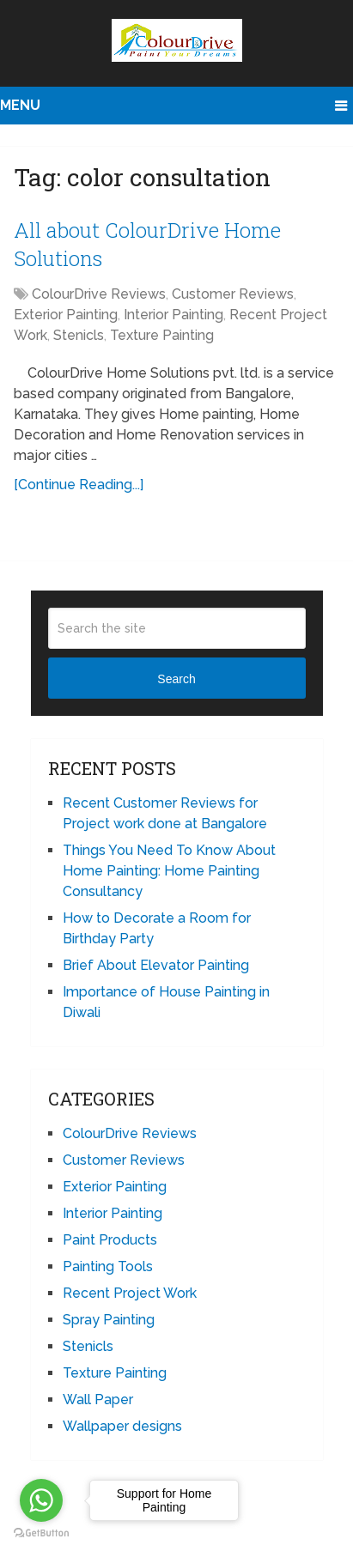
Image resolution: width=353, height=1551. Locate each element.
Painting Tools (108, 1266)
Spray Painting (109, 1320)
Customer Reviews (233, 294)
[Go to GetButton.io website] (41, 1533)
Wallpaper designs (122, 1426)
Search (176, 679)
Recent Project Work (130, 1293)
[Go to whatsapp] (41, 1500)
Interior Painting (173, 314)
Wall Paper (98, 1399)
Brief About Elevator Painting (156, 965)
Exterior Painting (66, 314)
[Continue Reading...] (78, 484)
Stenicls (78, 335)
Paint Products (110, 1240)
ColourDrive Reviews (99, 294)
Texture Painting (162, 335)
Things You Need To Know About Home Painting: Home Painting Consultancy (169, 871)
